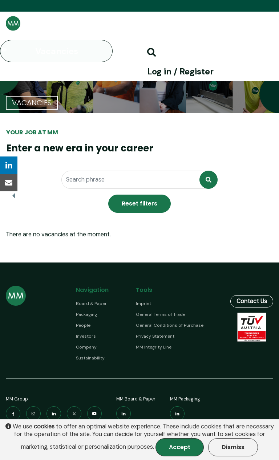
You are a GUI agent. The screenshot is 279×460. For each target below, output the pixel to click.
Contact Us (251, 292)
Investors (86, 336)
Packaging (86, 314)
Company (86, 347)
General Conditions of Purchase (169, 325)
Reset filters (139, 203)
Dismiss (233, 447)
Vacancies (56, 51)
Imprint (143, 303)
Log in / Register (180, 71)
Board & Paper (91, 303)
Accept (179, 447)
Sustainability (90, 358)
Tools (144, 290)
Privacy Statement (155, 336)
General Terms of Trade (160, 314)
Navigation (92, 290)
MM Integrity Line (153, 347)
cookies (44, 426)
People (83, 325)
